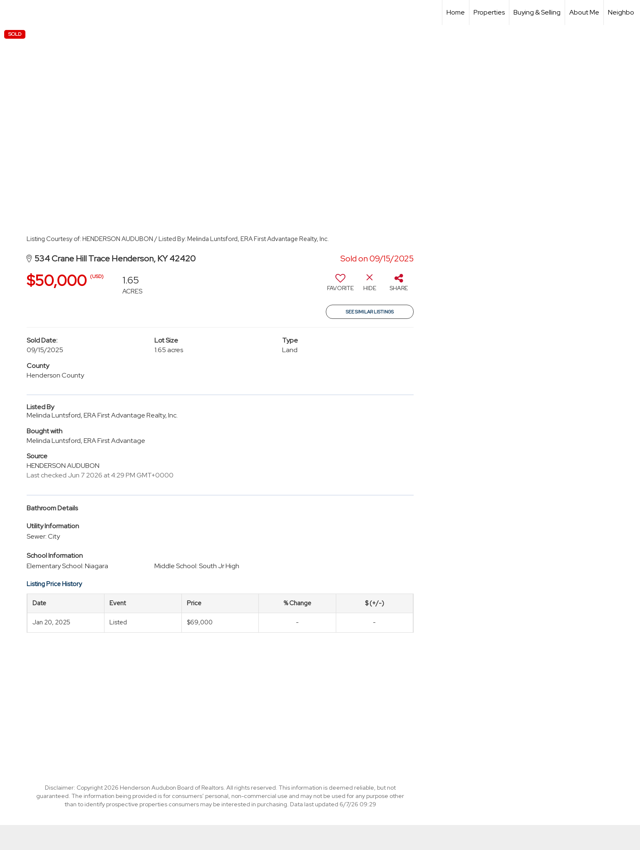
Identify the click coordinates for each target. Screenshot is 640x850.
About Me (584, 12)
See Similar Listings (370, 312)
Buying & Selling (537, 12)
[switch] (340, 285)
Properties (489, 12)
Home (456, 12)
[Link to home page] (10, 12)
